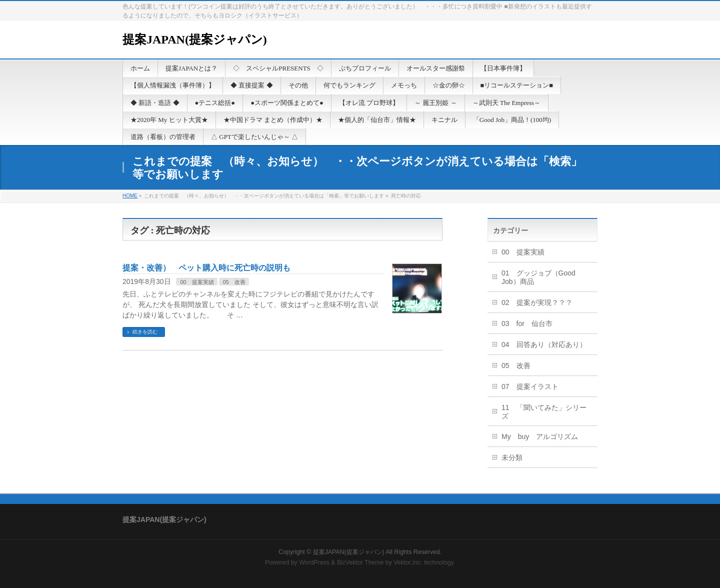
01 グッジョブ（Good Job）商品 (539, 277)
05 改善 (234, 282)
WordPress (314, 562)
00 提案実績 (197, 282)
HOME (130, 195)
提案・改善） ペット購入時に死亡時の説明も (206, 268)
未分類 (512, 458)
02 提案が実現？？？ (537, 302)
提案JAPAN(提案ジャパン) (194, 39)
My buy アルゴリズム (540, 436)
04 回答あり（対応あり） (544, 344)
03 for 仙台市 (527, 324)
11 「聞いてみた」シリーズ (544, 412)
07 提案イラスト (530, 386)
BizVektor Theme (360, 562)
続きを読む (145, 331)
